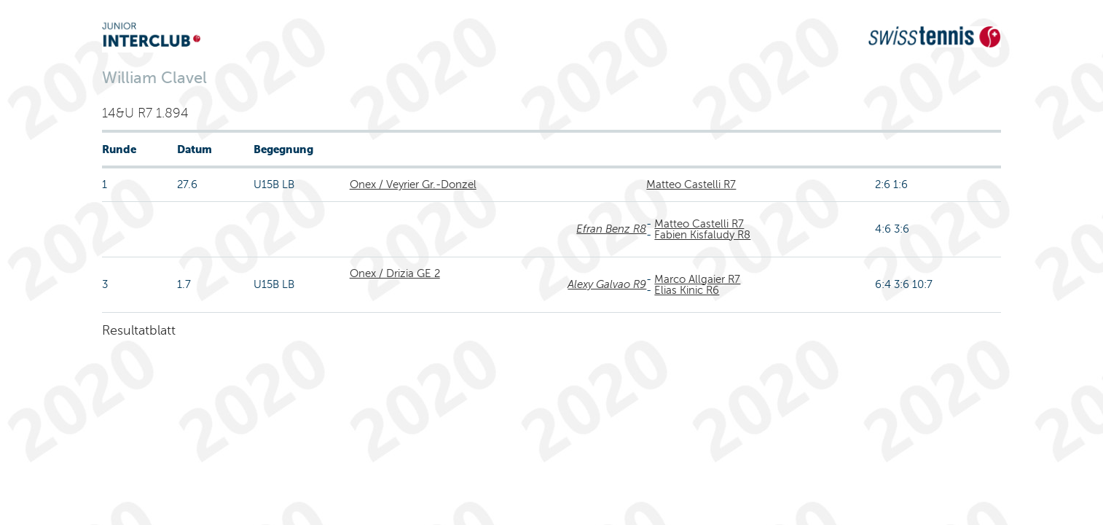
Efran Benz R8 (611, 229)
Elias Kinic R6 (686, 290)
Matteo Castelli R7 (691, 184)
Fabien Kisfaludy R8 (702, 235)
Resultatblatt (139, 330)
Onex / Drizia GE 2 (395, 273)
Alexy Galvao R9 (607, 284)
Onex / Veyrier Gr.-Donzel (413, 184)
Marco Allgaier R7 (697, 279)
